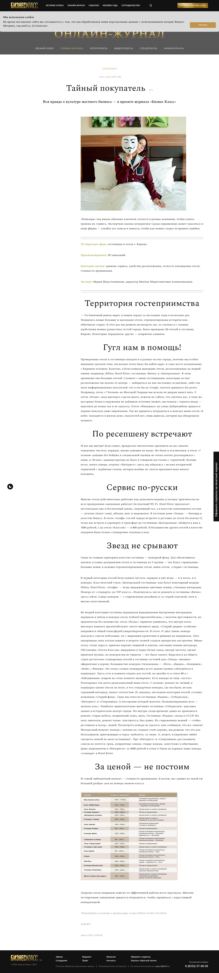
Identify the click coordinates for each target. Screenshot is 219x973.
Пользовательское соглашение (112, 966)
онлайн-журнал (76, 5)
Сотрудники (61, 961)
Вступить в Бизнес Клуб (193, 5)
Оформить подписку (141, 957)
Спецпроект (109, 68)
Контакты (111, 961)
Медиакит (86, 957)
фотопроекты (98, 48)
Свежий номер (44, 48)
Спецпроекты (148, 48)
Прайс (85, 961)
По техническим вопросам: (149, 966)
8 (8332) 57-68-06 (196, 966)
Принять (202, 25)
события (94, 5)
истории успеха (55, 5)
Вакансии (111, 957)
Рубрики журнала (71, 48)
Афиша (59, 957)
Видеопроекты (123, 48)
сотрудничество (130, 5)
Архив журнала (174, 48)
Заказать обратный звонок (144, 961)
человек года (110, 5)
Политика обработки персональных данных (75, 966)
